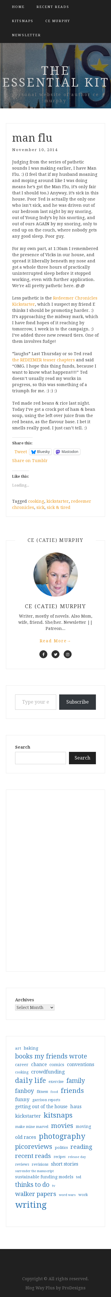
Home (18, 7)
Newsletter (26, 35)
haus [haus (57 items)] (75, 1106)
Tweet (21, 451)
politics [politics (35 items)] (61, 1147)
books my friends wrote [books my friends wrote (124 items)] (51, 1056)
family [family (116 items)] (75, 1080)
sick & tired (58, 507)
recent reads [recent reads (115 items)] (33, 1155)
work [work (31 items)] (83, 1195)
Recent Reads (52, 7)
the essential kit (55, 77)
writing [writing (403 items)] (31, 1205)
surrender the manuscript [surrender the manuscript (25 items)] (34, 1171)
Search (22, 747)
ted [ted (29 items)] (78, 1177)
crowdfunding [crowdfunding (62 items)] (48, 1072)
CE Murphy (57, 21)
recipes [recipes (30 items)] (59, 1157)
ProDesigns (74, 1288)
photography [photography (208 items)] (62, 1136)
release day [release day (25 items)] (77, 1157)
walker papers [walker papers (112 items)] (35, 1193)
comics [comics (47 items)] (56, 1064)
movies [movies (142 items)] (62, 1125)
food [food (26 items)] (54, 1092)
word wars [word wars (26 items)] (67, 1195)
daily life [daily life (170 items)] (30, 1080)
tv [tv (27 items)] (53, 1186)
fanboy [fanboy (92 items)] (24, 1091)
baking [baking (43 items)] (31, 1048)
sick (40, 507)
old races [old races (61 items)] (25, 1137)
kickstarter (57, 501)
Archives (24, 999)
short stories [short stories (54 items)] (64, 1164)
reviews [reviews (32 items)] (22, 1164)
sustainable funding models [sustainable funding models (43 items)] (44, 1176)
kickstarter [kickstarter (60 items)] (28, 1116)
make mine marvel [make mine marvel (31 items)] (31, 1127)
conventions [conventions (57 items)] (80, 1064)
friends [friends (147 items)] (72, 1090)
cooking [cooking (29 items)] (21, 1072)
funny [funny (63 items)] (22, 1099)
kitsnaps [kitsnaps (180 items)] (58, 1115)
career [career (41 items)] (21, 1064)
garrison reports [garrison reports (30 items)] (46, 1100)
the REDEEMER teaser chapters (43, 360)
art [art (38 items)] (18, 1048)
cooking (36, 501)
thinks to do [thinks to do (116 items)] (32, 1184)
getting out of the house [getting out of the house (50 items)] (41, 1106)
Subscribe (77, 702)
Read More (56, 640)
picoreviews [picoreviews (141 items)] (33, 1146)
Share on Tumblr (30, 460)
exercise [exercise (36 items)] (56, 1081)
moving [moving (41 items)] (83, 1126)
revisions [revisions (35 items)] (40, 1164)
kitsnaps (22, 21)
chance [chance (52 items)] (39, 1064)
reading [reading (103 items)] (81, 1146)
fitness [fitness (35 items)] (42, 1091)
